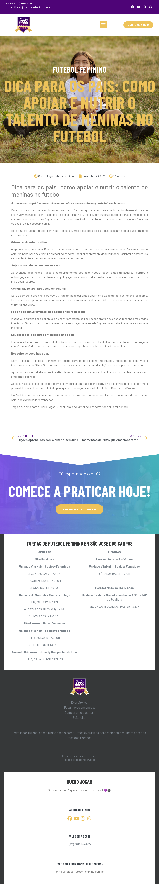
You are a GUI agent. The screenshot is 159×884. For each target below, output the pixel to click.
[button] (103, 24)
